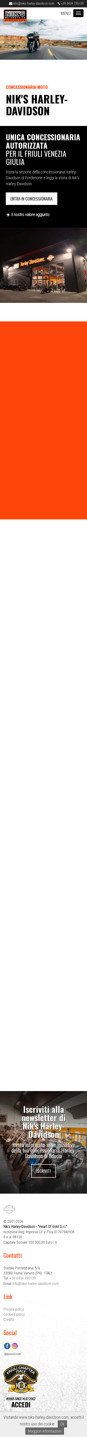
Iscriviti (43, 1171)
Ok (62, 1423)
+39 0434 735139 (71, 3)
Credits (8, 1319)
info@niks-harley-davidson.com (31, 3)
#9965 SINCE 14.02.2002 (20, 1402)
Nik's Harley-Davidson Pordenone (15, 17)
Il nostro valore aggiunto (30, 214)
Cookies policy (14, 1314)
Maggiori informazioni (44, 1431)
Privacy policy (13, 1309)
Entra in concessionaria (31, 199)
